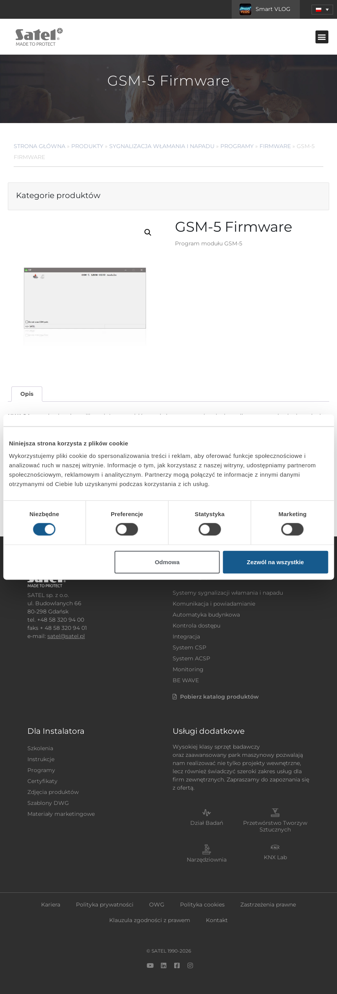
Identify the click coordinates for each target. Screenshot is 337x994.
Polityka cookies (202, 904)
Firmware (275, 146)
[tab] (26, 394)
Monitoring (188, 669)
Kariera (50, 904)
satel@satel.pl (66, 636)
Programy (237, 146)
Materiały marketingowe (61, 813)
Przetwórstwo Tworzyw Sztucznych (275, 826)
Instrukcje (40, 759)
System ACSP (191, 658)
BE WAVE (186, 680)
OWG (156, 904)
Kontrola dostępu (196, 625)
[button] (322, 37)
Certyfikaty (42, 781)
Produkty (87, 146)
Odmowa (167, 561)
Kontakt (217, 920)
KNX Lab (275, 857)
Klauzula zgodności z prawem (149, 920)
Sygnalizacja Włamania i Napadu (161, 146)
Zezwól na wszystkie (275, 561)
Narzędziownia (207, 859)
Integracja (186, 636)
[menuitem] (322, 9)
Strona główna (39, 146)
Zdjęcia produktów (53, 792)
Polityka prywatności (104, 904)
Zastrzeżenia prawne (268, 904)
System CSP (189, 647)
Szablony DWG (48, 802)
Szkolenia (40, 748)
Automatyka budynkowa (206, 614)
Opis (26, 393)
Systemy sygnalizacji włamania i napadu (228, 592)
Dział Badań (206, 822)
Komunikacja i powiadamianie (214, 603)
